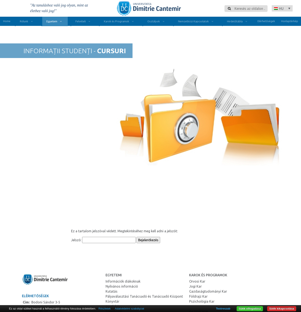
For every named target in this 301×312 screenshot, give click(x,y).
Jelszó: (103, 240)
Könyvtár (112, 301)
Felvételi (83, 22)
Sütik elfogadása (250, 308)
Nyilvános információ (122, 286)
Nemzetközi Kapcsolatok (196, 22)
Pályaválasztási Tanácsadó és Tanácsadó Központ (144, 296)
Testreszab (223, 308)
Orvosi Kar (197, 281)
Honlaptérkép (289, 21)
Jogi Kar (195, 286)
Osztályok (156, 22)
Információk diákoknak (123, 281)
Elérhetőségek (266, 21)
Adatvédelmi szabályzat (129, 308)
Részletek (104, 308)
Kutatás (111, 291)
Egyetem (55, 22)
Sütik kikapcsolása (281, 308)
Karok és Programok (119, 22)
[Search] (249, 8)
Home (6, 21)
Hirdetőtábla (238, 22)
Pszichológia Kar (201, 301)
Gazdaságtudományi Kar (208, 291)
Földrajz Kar (198, 296)
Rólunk (27, 22)
